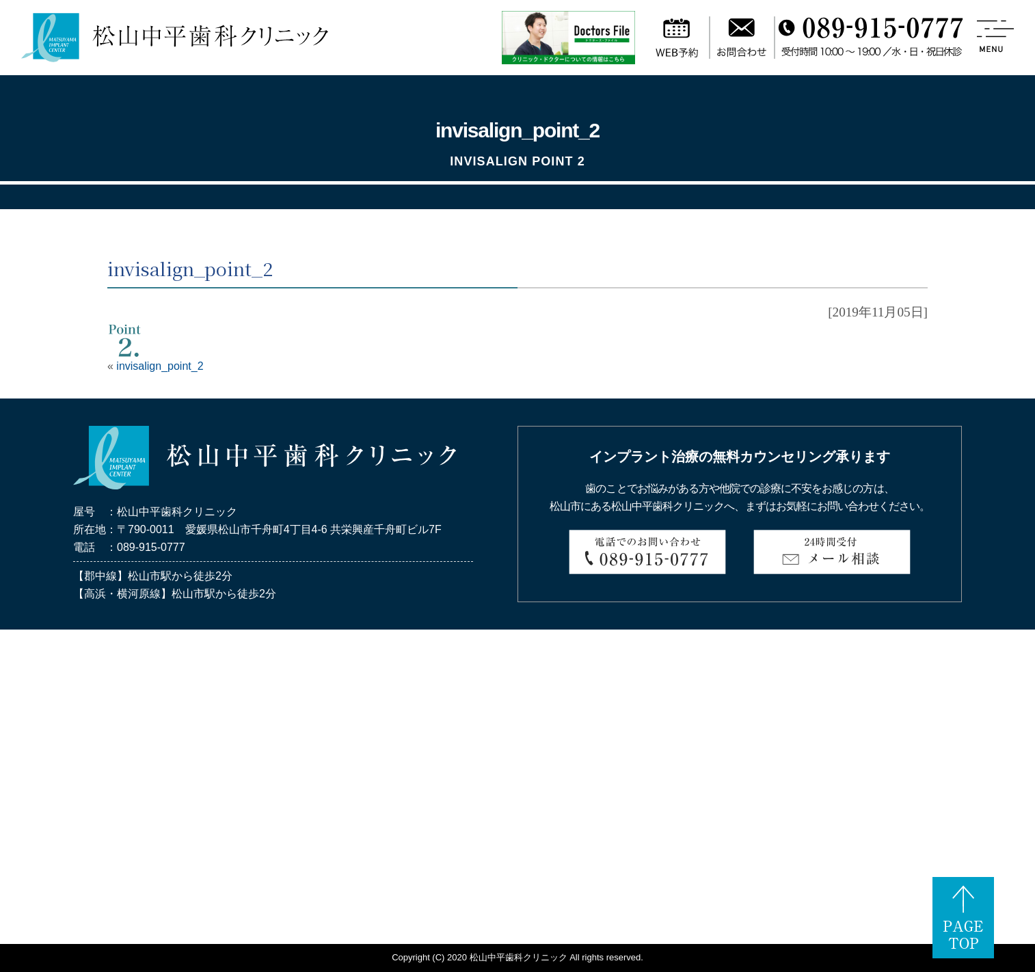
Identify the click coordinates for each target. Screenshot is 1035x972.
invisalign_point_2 (159, 366)
